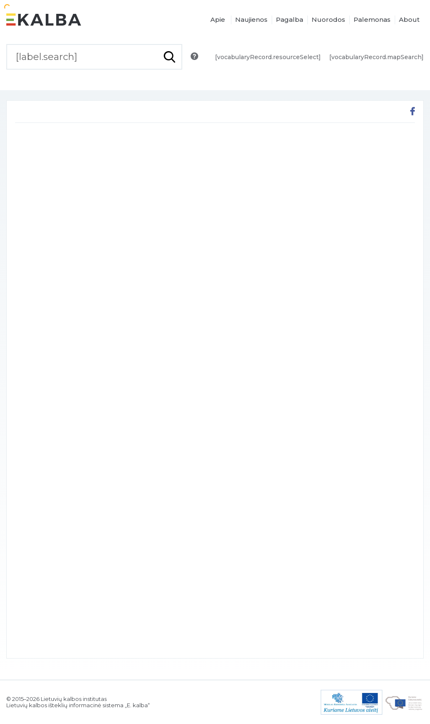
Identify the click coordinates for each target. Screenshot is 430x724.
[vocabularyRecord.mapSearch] (376, 57)
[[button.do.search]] (169, 57)
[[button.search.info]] (194, 56)
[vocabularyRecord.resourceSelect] (268, 57)
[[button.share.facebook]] (412, 112)
